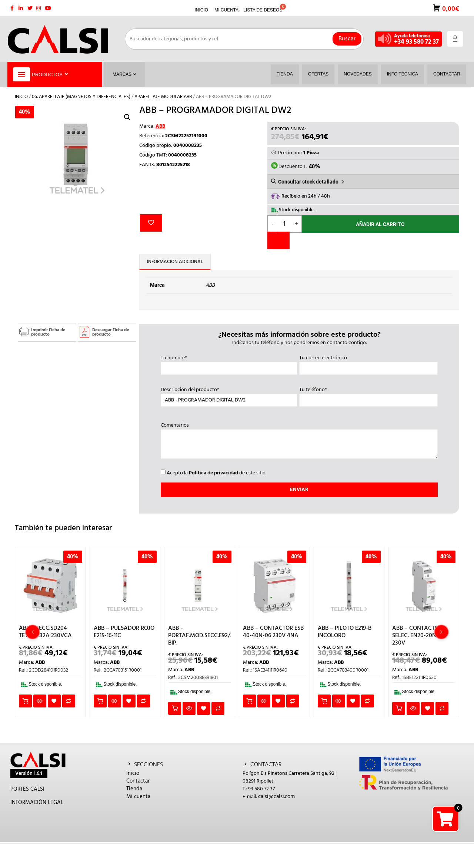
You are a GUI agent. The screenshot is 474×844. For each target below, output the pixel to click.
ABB (160, 126)
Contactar (138, 781)
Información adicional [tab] (175, 262)
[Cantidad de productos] (284, 224)
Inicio (21, 97)
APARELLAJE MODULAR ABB (163, 97)
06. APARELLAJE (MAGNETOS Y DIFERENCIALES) (81, 97)
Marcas (124, 74)
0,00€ (450, 8)
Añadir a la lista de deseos (151, 223)
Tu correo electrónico (368, 363)
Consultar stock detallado (308, 182)
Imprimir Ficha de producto (48, 332)
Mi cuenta (138, 796)
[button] (127, 117)
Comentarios (299, 441)
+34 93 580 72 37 (416, 42)
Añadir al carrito (380, 224)
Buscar (347, 39)
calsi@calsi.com (276, 796)
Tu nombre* (229, 363)
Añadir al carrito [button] (25, 701)
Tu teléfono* (368, 395)
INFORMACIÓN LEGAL (36, 802)
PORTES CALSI (27, 789)
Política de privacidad (213, 473)
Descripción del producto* (229, 395)
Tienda (134, 788)
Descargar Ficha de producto (110, 332)
